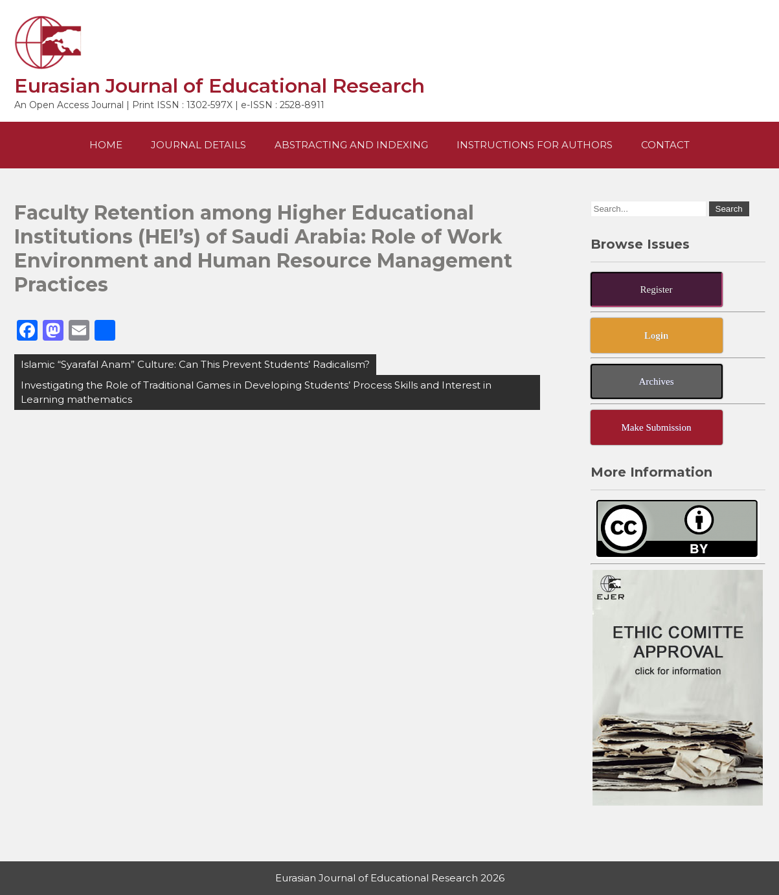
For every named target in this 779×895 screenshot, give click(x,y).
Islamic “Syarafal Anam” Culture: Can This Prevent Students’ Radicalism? (195, 364)
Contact (665, 145)
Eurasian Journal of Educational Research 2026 (389, 878)
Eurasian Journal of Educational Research (219, 86)
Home (105, 145)
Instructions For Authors (535, 145)
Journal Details (198, 145)
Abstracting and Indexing (351, 145)
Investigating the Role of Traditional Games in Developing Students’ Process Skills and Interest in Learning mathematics (256, 392)
